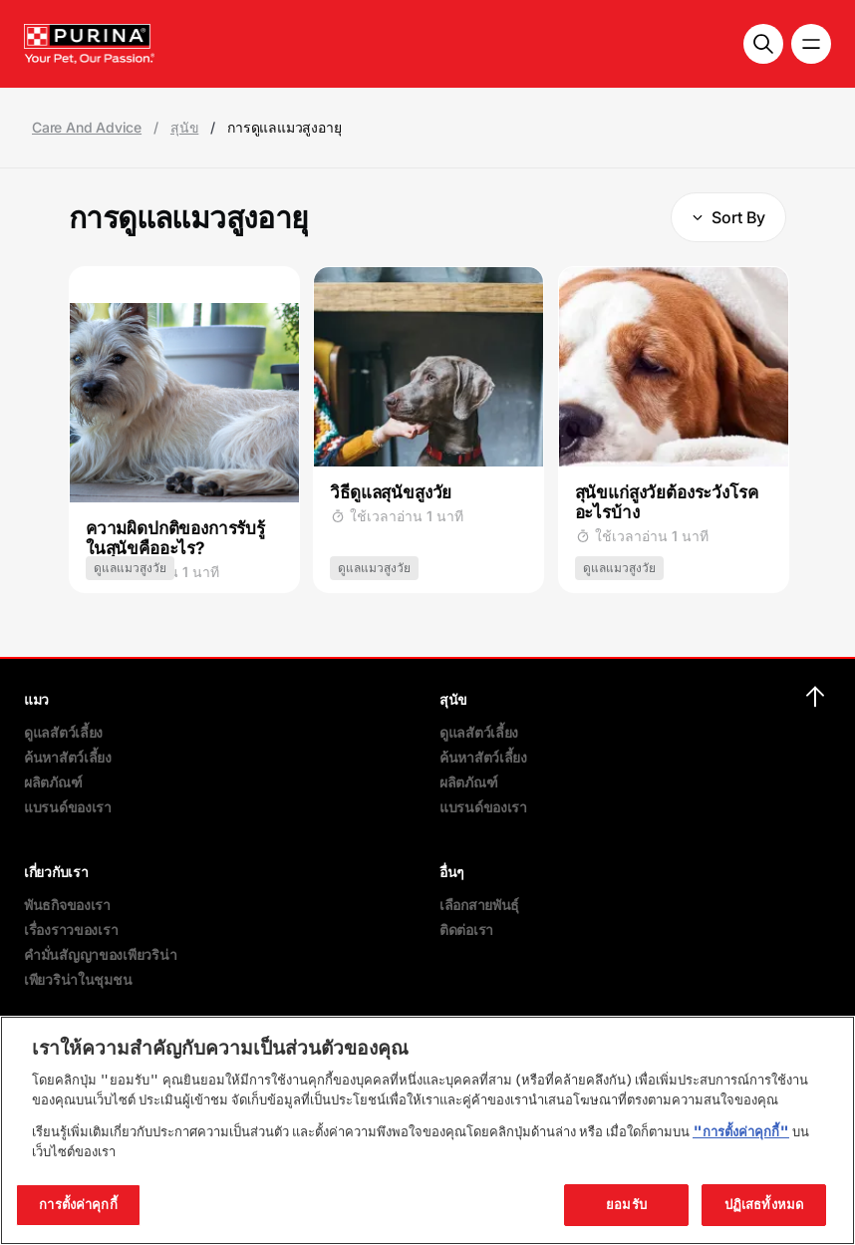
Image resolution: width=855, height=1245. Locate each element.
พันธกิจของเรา (67, 904)
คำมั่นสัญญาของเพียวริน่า (100, 954)
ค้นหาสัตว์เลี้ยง (68, 757)
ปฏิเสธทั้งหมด (763, 1204)
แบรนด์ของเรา (68, 806)
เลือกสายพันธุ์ (479, 904)
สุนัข (184, 128)
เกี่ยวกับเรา (56, 871)
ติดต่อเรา (466, 929)
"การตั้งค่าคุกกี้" (741, 1131)
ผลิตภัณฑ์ (53, 782)
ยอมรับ (626, 1204)
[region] (427, 1130)
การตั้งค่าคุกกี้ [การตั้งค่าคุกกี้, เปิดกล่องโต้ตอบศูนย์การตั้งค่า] (78, 1204)
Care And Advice (87, 128)
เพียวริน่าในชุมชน (78, 979)
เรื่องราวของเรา (71, 929)
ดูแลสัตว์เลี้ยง (63, 732)
